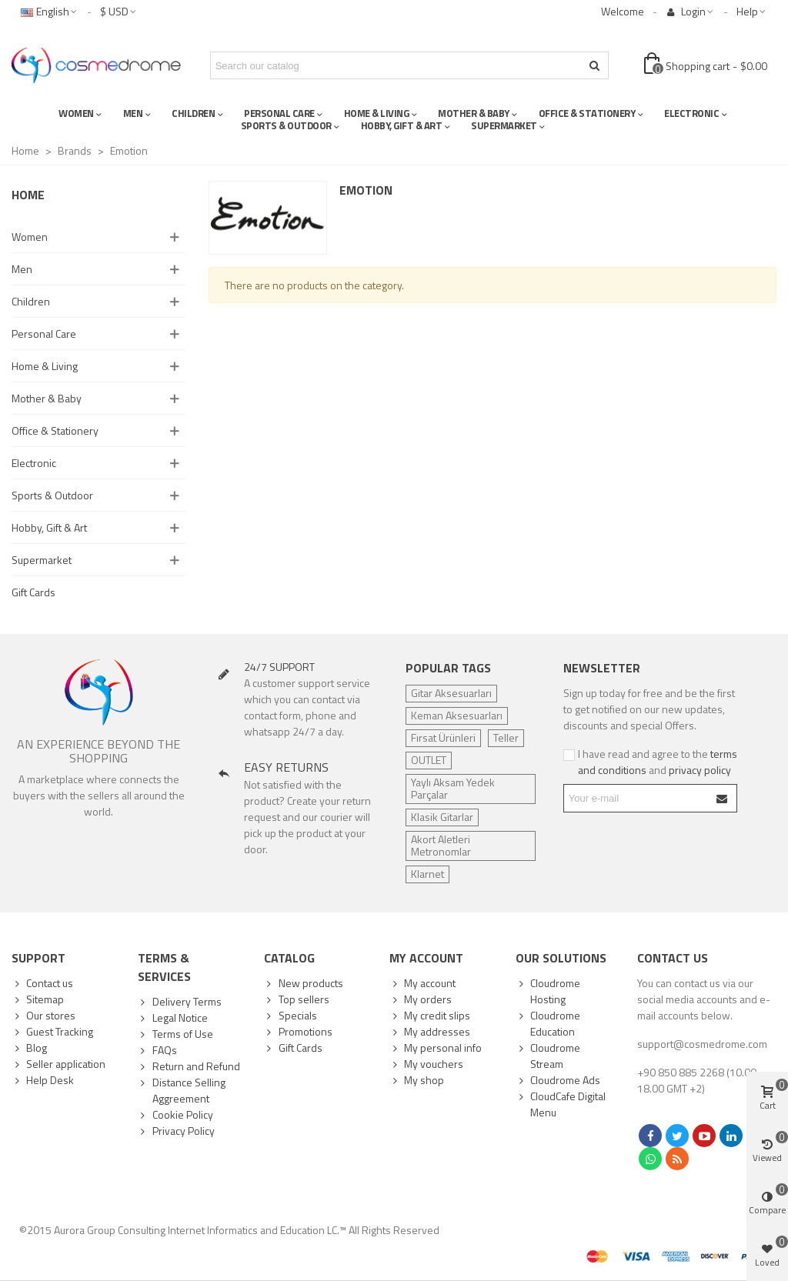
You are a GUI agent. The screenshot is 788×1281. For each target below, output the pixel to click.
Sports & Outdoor (52, 495)
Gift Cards (33, 592)
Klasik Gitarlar (442, 817)
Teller (506, 737)
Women (30, 237)
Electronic (34, 463)
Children (31, 301)
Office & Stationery (55, 430)
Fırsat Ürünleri (443, 737)
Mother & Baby (47, 398)
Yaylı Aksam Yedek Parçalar (453, 788)
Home (28, 194)
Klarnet (427, 874)
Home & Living (45, 366)
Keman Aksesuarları (457, 715)
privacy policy (700, 770)
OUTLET (428, 760)
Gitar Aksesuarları (451, 693)
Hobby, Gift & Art (49, 527)
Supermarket (42, 560)
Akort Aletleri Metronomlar (441, 845)
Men (22, 269)
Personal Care (44, 333)
